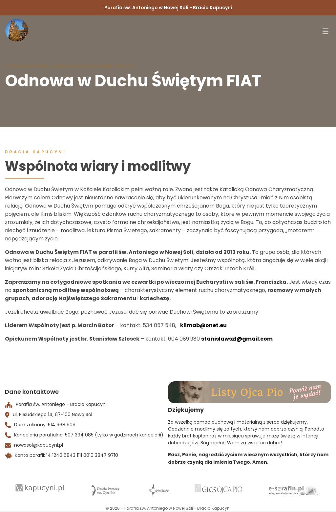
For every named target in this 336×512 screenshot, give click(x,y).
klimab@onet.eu (203, 325)
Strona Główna (26, 66)
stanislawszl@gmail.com (237, 339)
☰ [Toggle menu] (325, 31)
